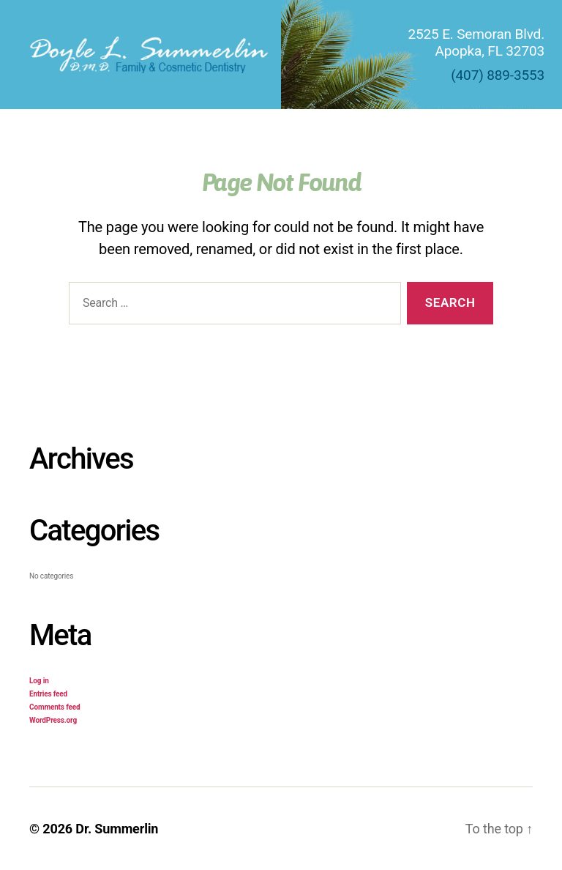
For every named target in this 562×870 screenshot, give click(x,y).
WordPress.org (53, 720)
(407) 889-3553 (497, 75)
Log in (39, 681)
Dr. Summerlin (116, 828)
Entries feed (48, 694)
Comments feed (54, 707)
